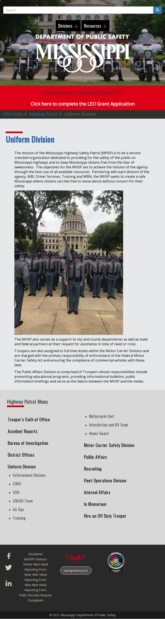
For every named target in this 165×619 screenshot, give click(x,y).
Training (19, 518)
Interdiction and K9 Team (108, 425)
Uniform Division (22, 466)
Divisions (65, 25)
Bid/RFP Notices (35, 559)
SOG (16, 492)
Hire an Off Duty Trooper (105, 516)
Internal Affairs (97, 492)
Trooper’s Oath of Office (29, 419)
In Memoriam (95, 504)
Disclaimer (35, 554)
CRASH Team (23, 501)
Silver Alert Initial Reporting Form (35, 577)
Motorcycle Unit (101, 416)
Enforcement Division (29, 475)
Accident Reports (22, 431)
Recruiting (93, 468)
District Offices (21, 455)
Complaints (35, 600)
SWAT (17, 483)
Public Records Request (35, 595)
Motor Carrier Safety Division (109, 445)
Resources (93, 25)
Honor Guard (98, 433)
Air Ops (18, 509)
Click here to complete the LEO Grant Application (83, 104)
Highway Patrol (43, 114)
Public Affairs (95, 457)
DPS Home (13, 114)
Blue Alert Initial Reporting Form (35, 587)
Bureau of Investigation (28, 443)
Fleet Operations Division (105, 480)
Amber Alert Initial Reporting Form (35, 566)
